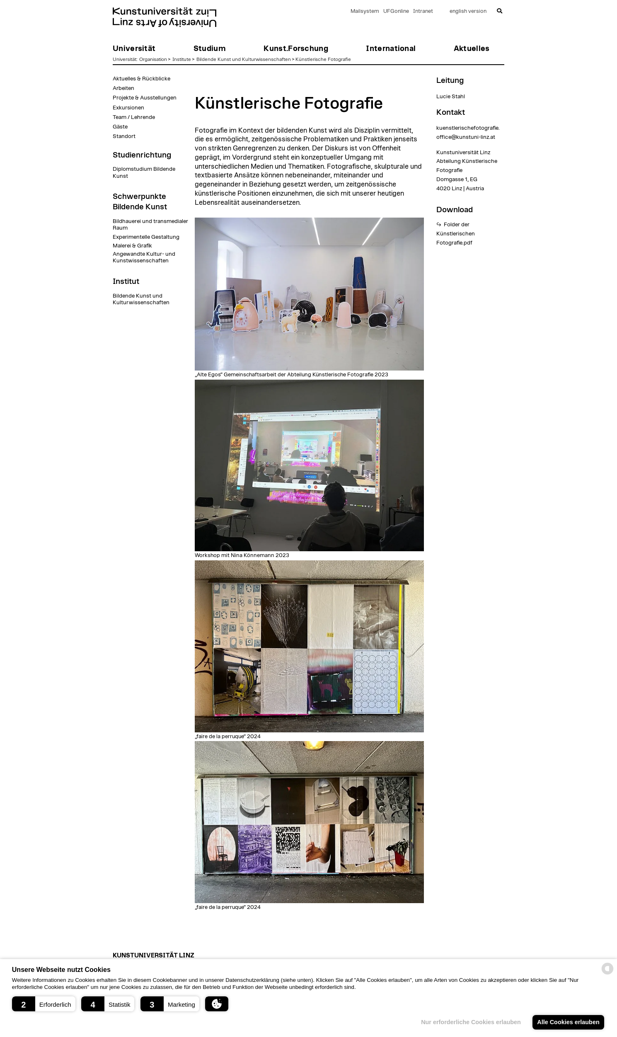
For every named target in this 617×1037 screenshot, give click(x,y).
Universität (124, 59)
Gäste (120, 127)
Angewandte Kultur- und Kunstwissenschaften (144, 257)
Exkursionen (128, 108)
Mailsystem (365, 11)
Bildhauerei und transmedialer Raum (150, 224)
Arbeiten (123, 88)
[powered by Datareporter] (607, 974)
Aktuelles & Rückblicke (141, 79)
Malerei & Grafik (132, 246)
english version (468, 11)
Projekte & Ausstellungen (145, 98)
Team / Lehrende (134, 117)
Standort (124, 136)
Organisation (153, 59)
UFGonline (396, 11)
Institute (181, 59)
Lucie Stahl (450, 96)
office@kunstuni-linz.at (465, 137)
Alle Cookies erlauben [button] (568, 1022)
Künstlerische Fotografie (323, 59)
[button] (43, 1003)
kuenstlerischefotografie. (468, 128)
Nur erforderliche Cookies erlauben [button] (471, 1022)
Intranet (423, 11)
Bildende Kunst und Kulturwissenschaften (243, 59)
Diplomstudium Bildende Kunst (144, 172)
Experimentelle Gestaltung (146, 237)
